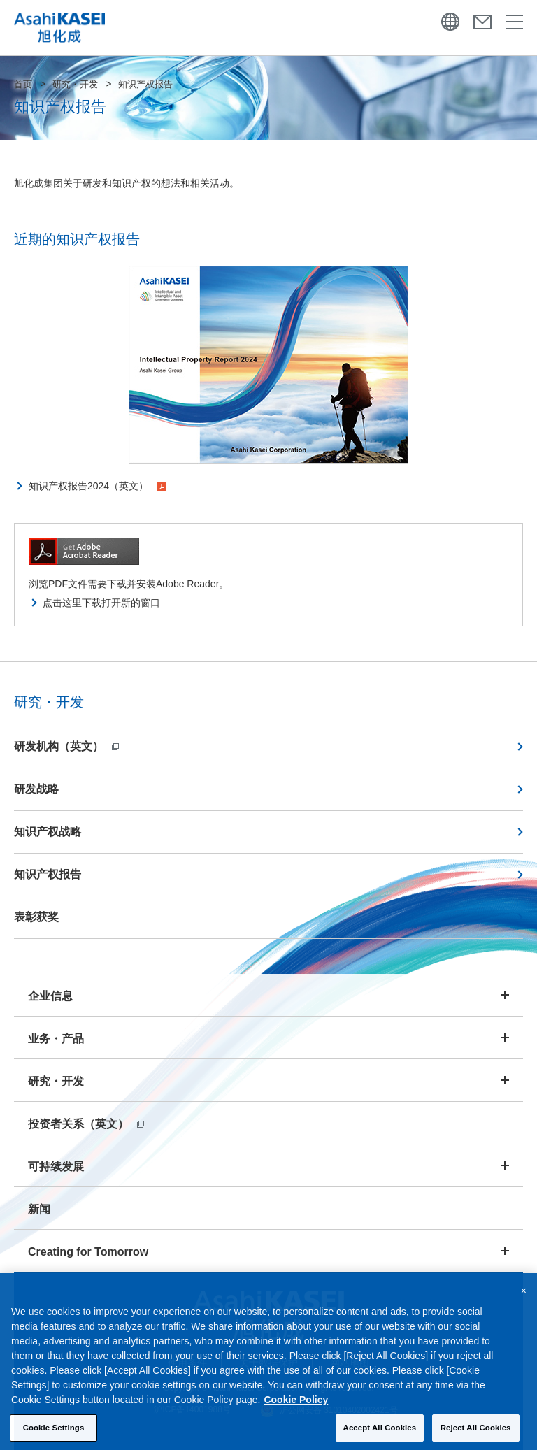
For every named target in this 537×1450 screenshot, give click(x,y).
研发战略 (36, 789)
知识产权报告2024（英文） (97, 485)
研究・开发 (75, 84)
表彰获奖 (36, 917)
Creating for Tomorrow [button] (88, 1252)
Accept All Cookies (380, 1434)
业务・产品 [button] (56, 1039)
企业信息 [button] (50, 996)
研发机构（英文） (66, 746)
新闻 (39, 1209)
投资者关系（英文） (86, 1124)
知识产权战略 (47, 832)
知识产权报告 (47, 874)
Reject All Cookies (476, 1434)
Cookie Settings (54, 1434)
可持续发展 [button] (56, 1166)
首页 (23, 84)
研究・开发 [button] (56, 1081)
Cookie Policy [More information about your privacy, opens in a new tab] (296, 1406)
